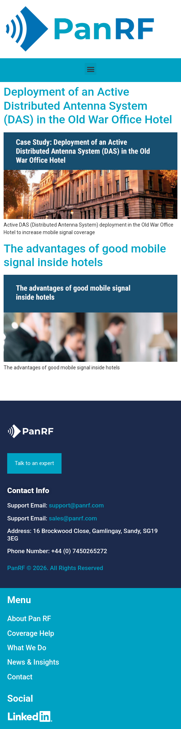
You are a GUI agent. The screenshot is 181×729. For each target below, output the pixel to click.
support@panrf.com (76, 505)
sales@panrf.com (73, 518)
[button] (90, 69)
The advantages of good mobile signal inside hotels (85, 255)
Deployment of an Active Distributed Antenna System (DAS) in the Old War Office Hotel (88, 105)
